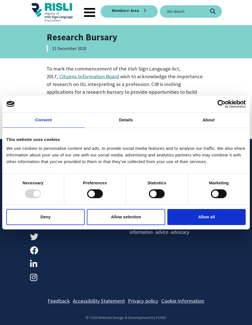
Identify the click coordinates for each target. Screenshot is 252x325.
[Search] (212, 11)
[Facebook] (34, 250)
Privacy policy (143, 301)
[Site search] (181, 11)
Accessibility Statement (99, 301)
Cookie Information (182, 301)
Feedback (59, 301)
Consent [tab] (43, 119)
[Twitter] (34, 237)
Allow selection (126, 216)
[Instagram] (33, 277)
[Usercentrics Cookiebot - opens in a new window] (221, 104)
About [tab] (208, 119)
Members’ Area (125, 10)
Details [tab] (126, 119)
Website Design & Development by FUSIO (132, 317)
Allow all (206, 216)
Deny (46, 216)
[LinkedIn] (33, 264)
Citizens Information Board (89, 76)
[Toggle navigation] (89, 12)
